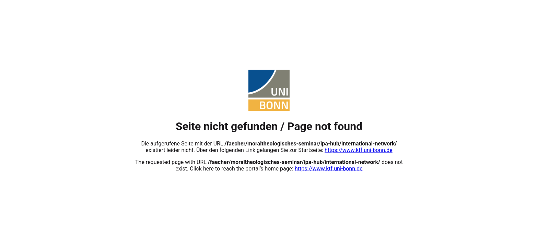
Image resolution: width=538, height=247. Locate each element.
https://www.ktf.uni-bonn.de (359, 149)
